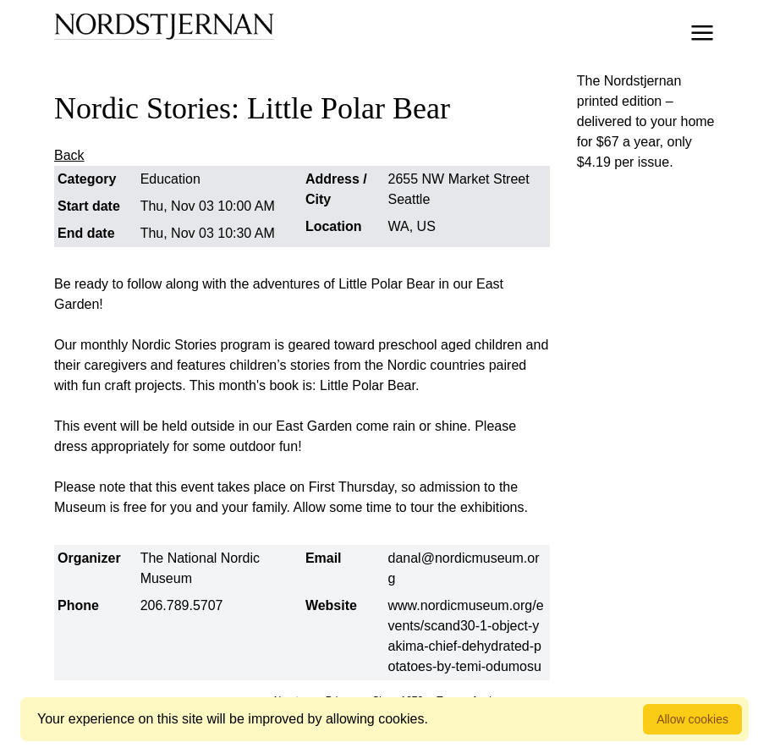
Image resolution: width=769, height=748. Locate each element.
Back (69, 155)
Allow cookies (692, 719)
